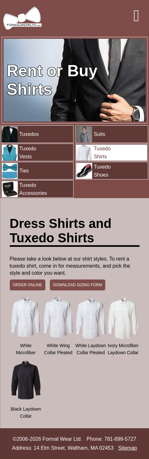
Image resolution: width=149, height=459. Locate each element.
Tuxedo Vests (19, 153)
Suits (90, 134)
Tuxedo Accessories (24, 189)
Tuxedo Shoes (93, 171)
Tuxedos (20, 134)
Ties (15, 171)
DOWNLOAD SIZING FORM (77, 285)
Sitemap (127, 448)
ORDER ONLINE (27, 285)
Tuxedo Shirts (93, 153)
